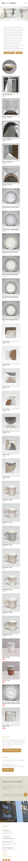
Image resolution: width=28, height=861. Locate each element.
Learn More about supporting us (12, 750)
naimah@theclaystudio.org (8, 766)
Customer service (8, 769)
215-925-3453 (6, 836)
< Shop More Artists (9, 52)
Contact (4, 855)
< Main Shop (19, 52)
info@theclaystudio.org (8, 838)
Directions (4, 853)
